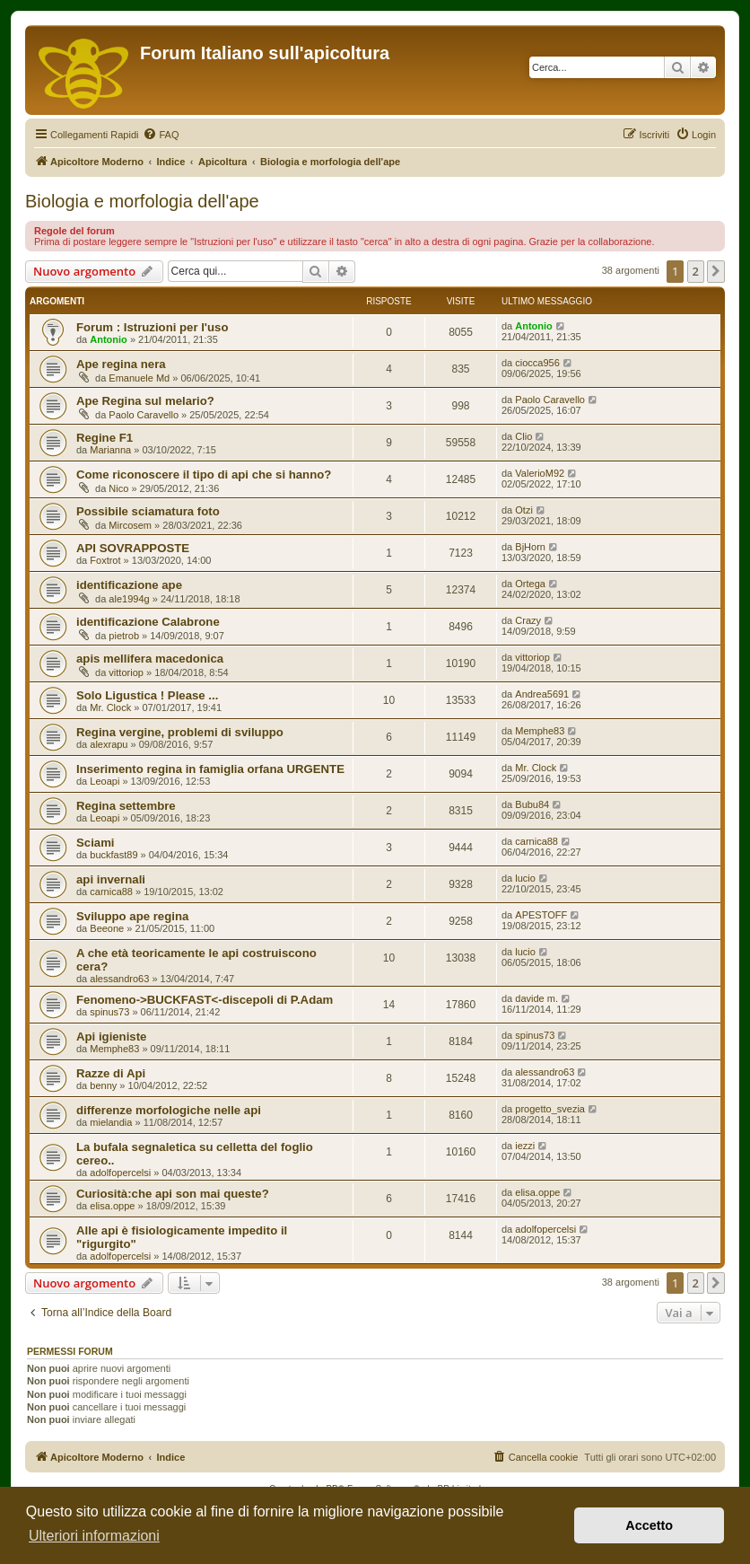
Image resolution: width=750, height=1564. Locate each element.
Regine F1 (104, 437)
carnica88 (536, 841)
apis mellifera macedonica (149, 658)
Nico (118, 488)
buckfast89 (113, 854)
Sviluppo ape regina (132, 916)
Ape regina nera (121, 364)
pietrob (124, 635)
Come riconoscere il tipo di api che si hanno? (203, 474)
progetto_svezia (550, 1108)
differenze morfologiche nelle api (168, 1110)
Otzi (524, 510)
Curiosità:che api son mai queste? (172, 1193)
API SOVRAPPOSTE (132, 548)
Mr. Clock (110, 707)
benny (103, 1085)
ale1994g (129, 598)
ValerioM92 (539, 473)
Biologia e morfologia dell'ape (142, 201)
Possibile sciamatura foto (148, 511)
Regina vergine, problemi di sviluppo (179, 732)
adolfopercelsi (120, 1172)
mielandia (111, 1122)
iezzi (525, 1145)
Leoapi (104, 781)
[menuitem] (161, 134)
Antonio (108, 339)
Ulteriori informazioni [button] (94, 1535)
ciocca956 (537, 362)
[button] (716, 271)
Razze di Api (110, 1073)
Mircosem (130, 525)
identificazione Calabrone (148, 621)
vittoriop (126, 672)
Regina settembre (126, 806)
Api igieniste (111, 1036)
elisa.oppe (112, 1205)
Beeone (107, 928)
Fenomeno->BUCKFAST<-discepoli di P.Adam (204, 999)
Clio (523, 436)
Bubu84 (532, 804)
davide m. (536, 998)
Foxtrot (105, 560)
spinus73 (109, 1011)
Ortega (530, 583)
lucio (525, 878)
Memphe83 (539, 730)
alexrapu (108, 744)
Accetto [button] (649, 1525)
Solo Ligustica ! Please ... (147, 695)
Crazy (528, 620)
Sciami (95, 842)
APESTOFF (541, 914)
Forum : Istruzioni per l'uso (152, 327)
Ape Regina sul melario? (145, 401)
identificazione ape (129, 585)
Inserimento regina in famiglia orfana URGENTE (210, 769)
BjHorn (530, 546)
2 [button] (696, 271)
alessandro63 (119, 978)
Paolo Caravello (144, 414)
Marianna (110, 449)
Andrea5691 (542, 694)
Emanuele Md (139, 378)
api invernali (110, 879)
